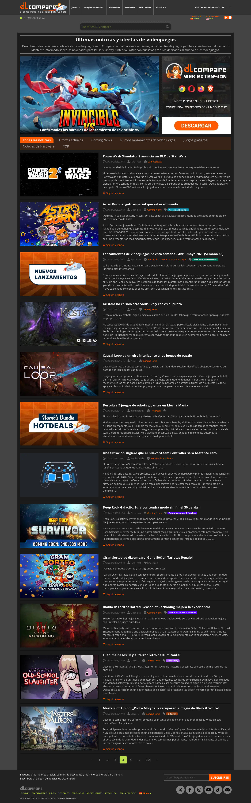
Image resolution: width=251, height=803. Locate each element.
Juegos (76, 7)
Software (114, 7)
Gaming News (101, 140)
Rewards (130, 7)
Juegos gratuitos (195, 140)
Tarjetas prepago (94, 7)
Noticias (161, 7)
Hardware (145, 7)
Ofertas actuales (71, 140)
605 (148, 760)
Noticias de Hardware (39, 146)
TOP (66, 146)
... (107, 760)
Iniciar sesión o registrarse (211, 7)
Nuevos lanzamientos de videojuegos (147, 140)
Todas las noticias (37, 140)
